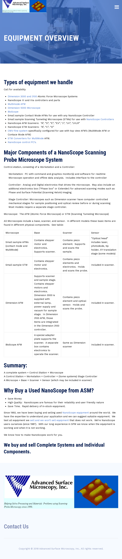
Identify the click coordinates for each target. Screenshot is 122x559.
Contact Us (16, 526)
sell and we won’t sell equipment (49, 420)
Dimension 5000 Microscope (24, 107)
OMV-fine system (18, 130)
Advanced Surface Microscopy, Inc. (59, 548)
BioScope (13, 111)
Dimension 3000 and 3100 (22, 96)
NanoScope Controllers (100, 119)
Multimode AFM (17, 104)
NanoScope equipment (75, 412)
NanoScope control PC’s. (22, 142)
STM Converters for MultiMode (26, 138)
